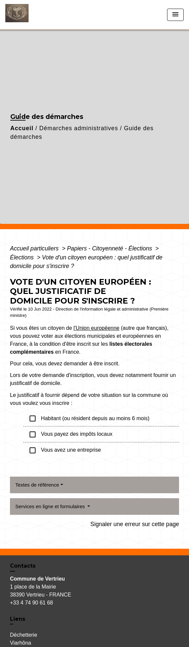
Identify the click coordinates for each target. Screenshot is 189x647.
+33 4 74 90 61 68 (31, 602)
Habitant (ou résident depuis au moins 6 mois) (89, 418)
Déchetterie (23, 635)
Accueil (22, 128)
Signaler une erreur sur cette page (134, 524)
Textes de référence (37, 485)
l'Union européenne (96, 328)
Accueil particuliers (35, 248)
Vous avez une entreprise (65, 450)
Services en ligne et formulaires (50, 506)
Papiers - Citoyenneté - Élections (110, 248)
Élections (22, 257)
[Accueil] (30, 14)
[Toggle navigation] (175, 15)
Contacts (23, 566)
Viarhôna (20, 643)
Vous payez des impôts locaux (71, 434)
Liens (17, 619)
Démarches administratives (78, 128)
